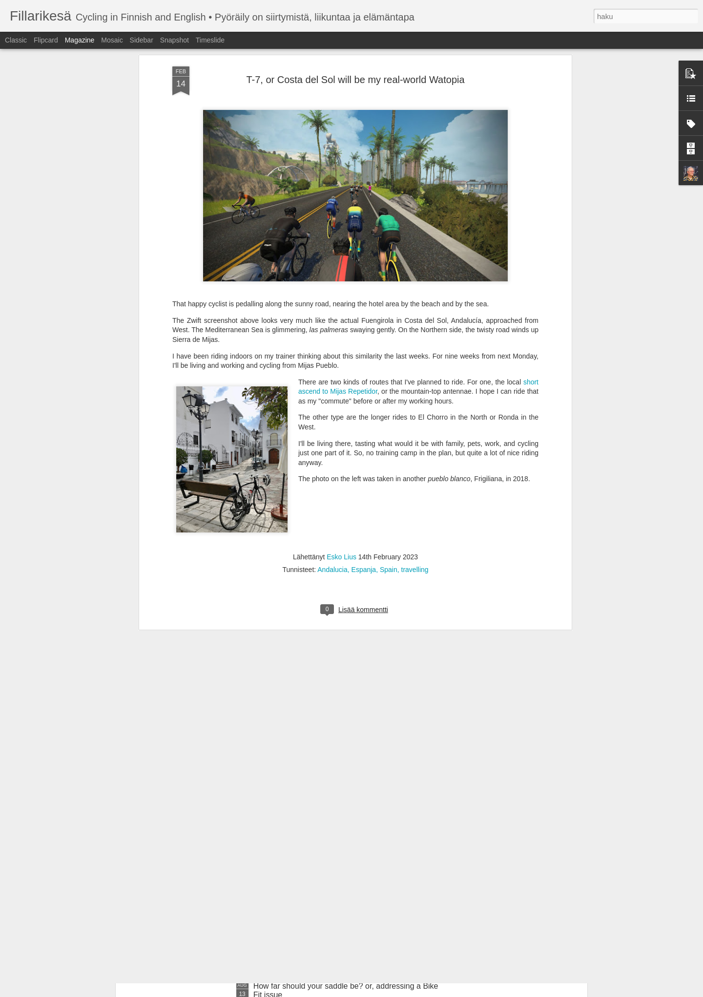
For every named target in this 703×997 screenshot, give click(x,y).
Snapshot (174, 40)
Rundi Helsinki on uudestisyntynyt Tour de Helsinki (340, 875)
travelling (415, 448)
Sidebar (141, 40)
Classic (16, 40)
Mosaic (112, 40)
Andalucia (332, 448)
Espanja (364, 448)
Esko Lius (341, 435)
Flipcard (46, 40)
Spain (388, 448)
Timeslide (210, 40)
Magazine (80, 40)
